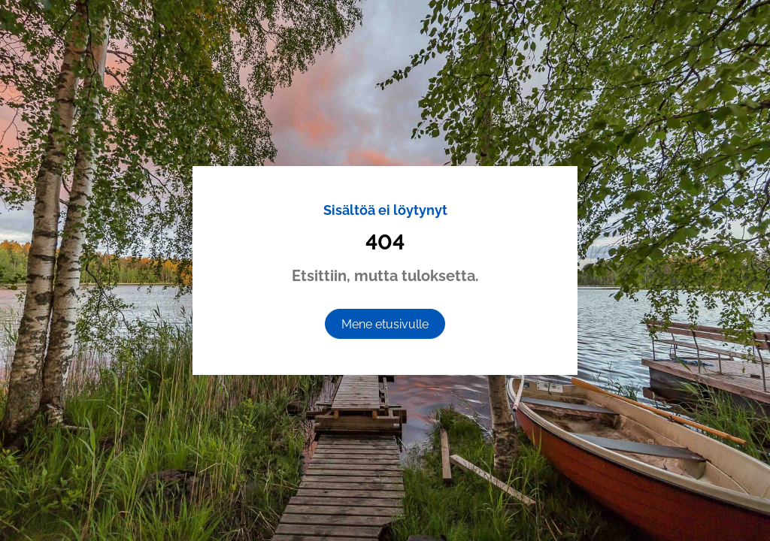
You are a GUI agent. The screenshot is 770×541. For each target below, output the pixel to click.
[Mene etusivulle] (385, 323)
